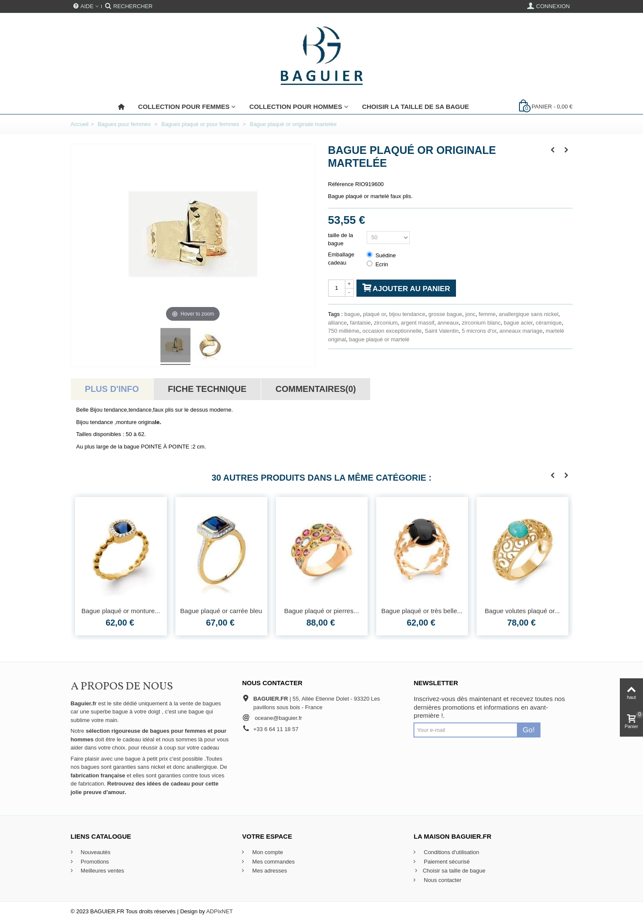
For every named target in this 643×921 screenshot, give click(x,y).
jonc (470, 314)
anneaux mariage (520, 331)
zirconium (386, 322)
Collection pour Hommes (295, 106)
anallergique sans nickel (528, 314)
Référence (341, 184)
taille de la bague (340, 239)
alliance (337, 322)
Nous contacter (441, 880)
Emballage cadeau (341, 258)
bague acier (518, 322)
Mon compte (267, 852)
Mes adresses (269, 870)
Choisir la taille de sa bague (415, 106)
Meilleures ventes (101, 870)
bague (352, 314)
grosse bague (445, 314)
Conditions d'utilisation (450, 852)
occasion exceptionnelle (392, 331)
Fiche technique (207, 389)
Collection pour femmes (183, 106)
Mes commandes (273, 861)
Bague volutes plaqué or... (522, 610)
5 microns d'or (479, 331)
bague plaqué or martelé (379, 339)
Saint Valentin (442, 331)
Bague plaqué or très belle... (421, 610)
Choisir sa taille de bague (449, 871)
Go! (529, 729)
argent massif (417, 322)
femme (487, 314)
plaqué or (374, 314)
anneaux (448, 322)
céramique (549, 322)
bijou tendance (407, 314)
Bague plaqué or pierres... (321, 610)
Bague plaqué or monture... (121, 610)
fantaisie (360, 322)
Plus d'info (112, 389)
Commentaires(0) (315, 389)
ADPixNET (219, 911)
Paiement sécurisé (446, 861)
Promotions (94, 861)
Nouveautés (95, 852)
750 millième (343, 331)
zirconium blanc (481, 322)
